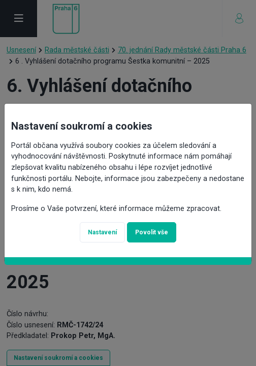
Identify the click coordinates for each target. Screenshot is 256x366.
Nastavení (102, 232)
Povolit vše (151, 232)
